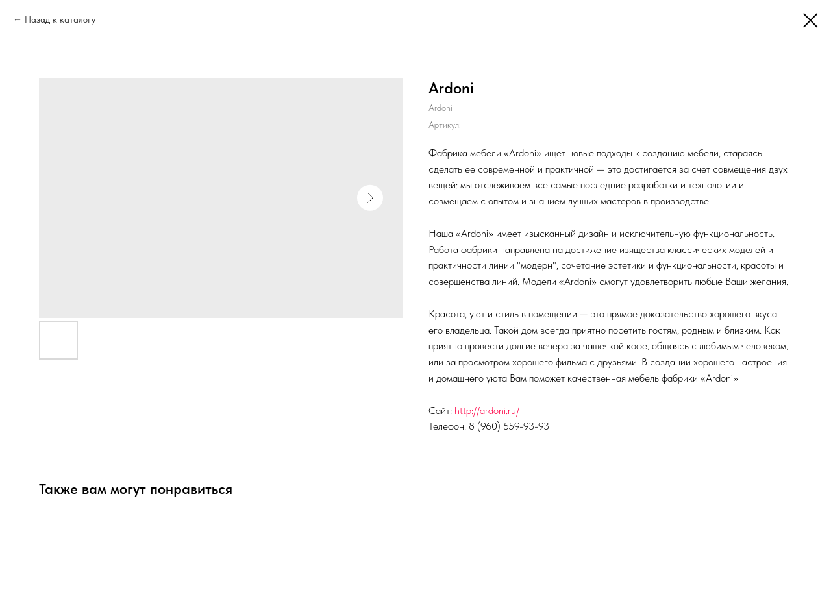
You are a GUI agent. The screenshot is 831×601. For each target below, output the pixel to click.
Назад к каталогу (60, 19)
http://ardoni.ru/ (486, 410)
